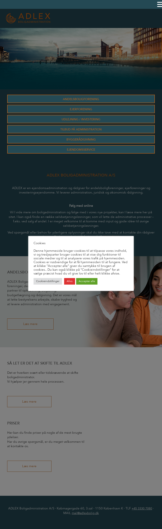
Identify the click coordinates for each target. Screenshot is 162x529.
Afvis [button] (70, 281)
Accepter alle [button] (87, 281)
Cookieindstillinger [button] (47, 281)
